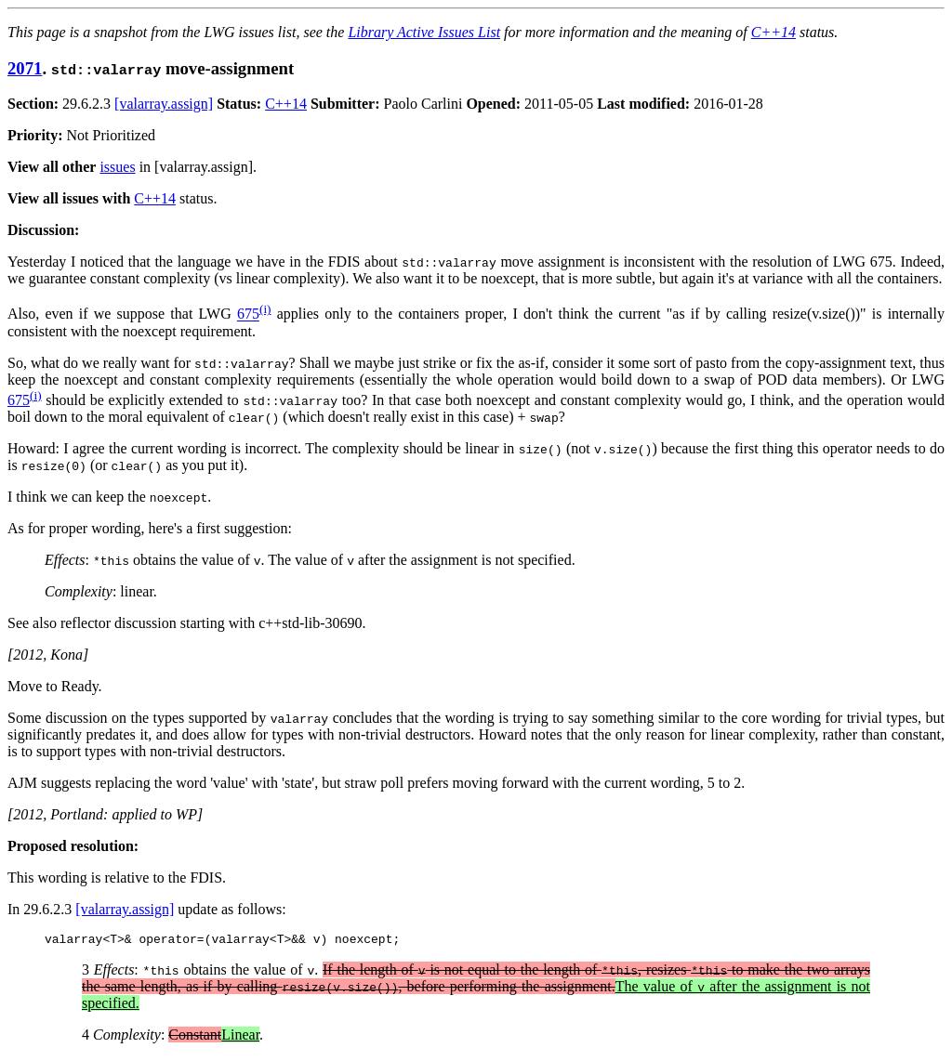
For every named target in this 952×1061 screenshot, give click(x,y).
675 (248, 314)
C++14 (773, 32)
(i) (265, 309)
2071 (24, 68)
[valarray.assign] (163, 103)
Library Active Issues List (424, 32)
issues (117, 167)
